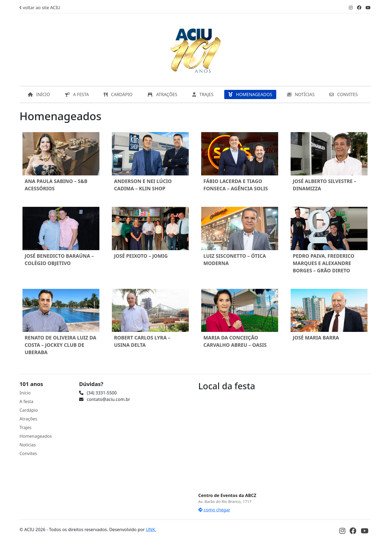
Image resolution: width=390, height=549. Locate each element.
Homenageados (36, 436)
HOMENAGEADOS (250, 94)
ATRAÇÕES (162, 94)
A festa (26, 401)
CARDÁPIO (118, 94)
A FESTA (77, 94)
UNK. (151, 529)
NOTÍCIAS (301, 94)
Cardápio (29, 410)
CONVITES (343, 94)
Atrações (28, 419)
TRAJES (202, 94)
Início (25, 393)
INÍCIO (39, 94)
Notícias (28, 445)
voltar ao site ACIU (40, 8)
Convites (28, 453)
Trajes (25, 427)
